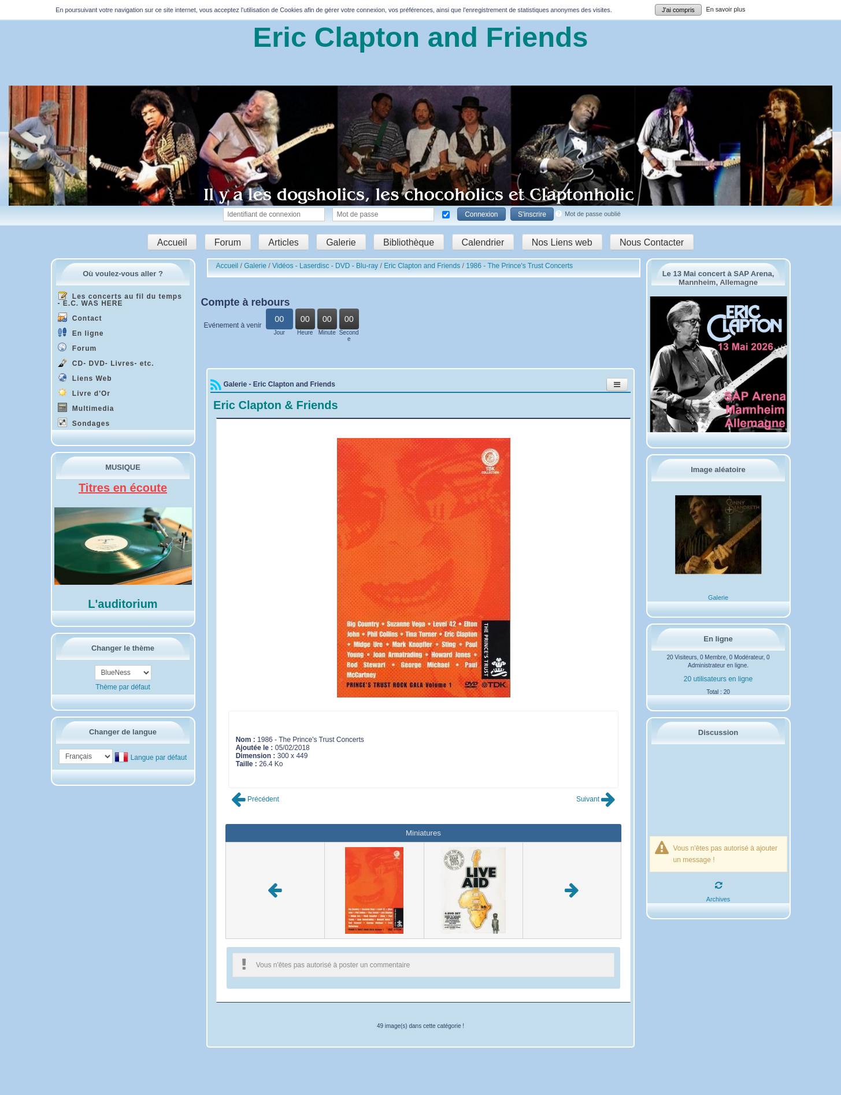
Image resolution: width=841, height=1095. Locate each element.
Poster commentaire (267, 772)
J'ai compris (678, 9)
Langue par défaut (159, 757)
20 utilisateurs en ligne (718, 679)
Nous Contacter (652, 242)
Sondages (84, 423)
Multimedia (86, 408)
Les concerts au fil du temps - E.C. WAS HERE (120, 299)
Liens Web (85, 378)
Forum (227, 242)
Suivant (596, 799)
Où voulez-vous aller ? (123, 273)
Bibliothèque (408, 242)
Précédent (255, 799)
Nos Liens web (562, 242)
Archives (718, 899)
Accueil (172, 242)
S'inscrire (532, 214)
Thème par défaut (122, 687)
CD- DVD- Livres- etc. (106, 363)
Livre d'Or (84, 393)
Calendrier (483, 242)
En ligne (81, 332)
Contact (80, 317)
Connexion (481, 214)
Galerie (341, 242)
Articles (283, 242)
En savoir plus (726, 9)
